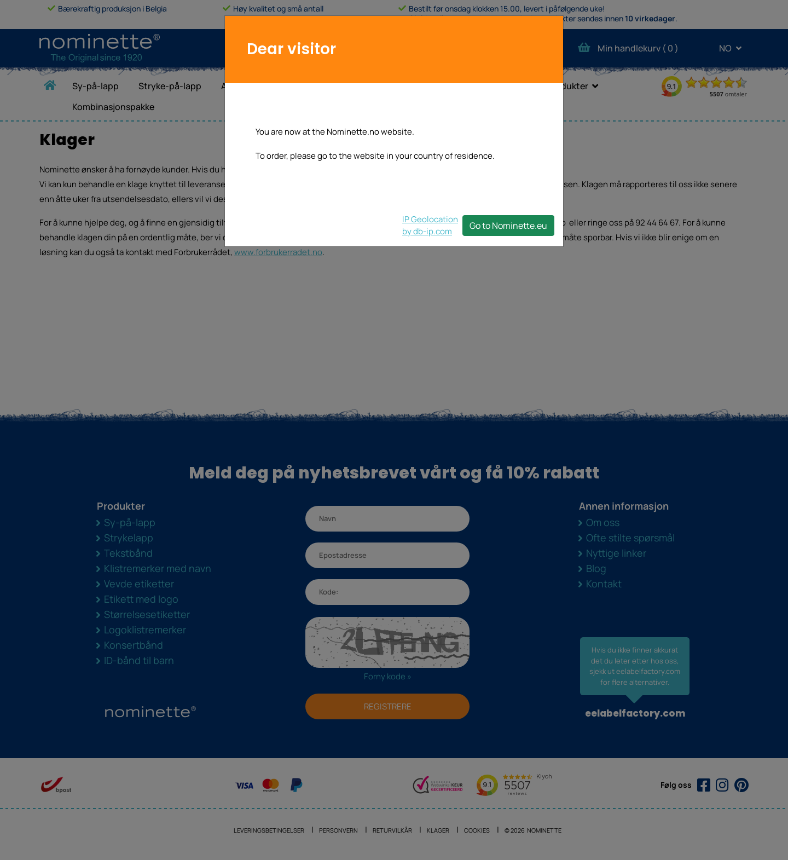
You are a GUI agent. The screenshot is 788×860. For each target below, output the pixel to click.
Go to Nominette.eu (508, 226)
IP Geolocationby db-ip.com (430, 225)
